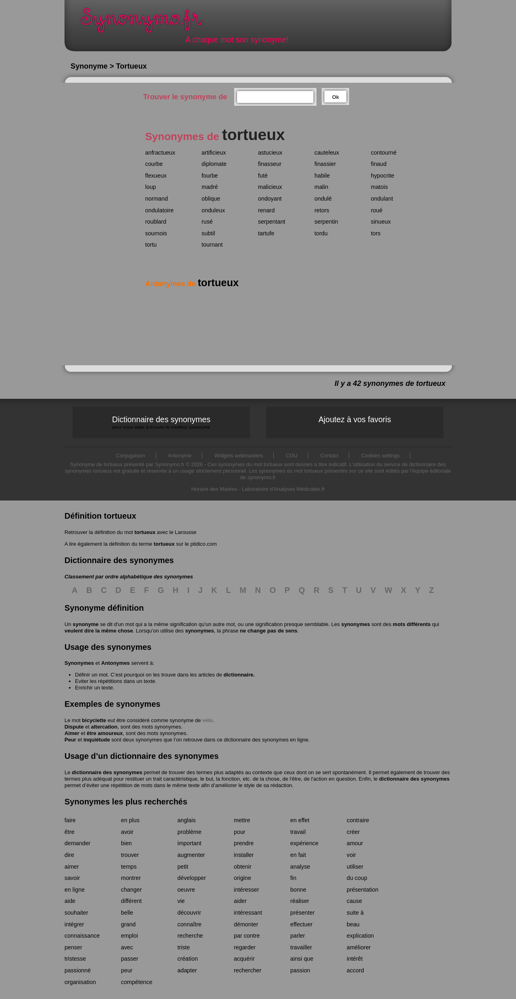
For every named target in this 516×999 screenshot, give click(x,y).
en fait (298, 855)
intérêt (355, 958)
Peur (70, 740)
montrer (131, 878)
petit (182, 866)
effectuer (301, 924)
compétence (136, 982)
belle (127, 912)
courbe (154, 164)
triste (183, 947)
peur (127, 970)
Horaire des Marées (214, 489)
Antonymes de (192, 284)
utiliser (355, 866)
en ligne (74, 889)
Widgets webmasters (238, 455)
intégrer (74, 924)
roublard (155, 221)
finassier (325, 164)
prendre (244, 843)
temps (129, 866)
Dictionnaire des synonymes (161, 422)
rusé (207, 221)
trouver (130, 855)
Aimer (71, 733)
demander (77, 843)
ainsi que (301, 958)
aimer (71, 866)
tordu (321, 233)
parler (297, 935)
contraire (358, 820)
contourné (384, 152)
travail (298, 832)
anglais (186, 820)
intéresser (246, 889)
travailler (301, 947)
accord (355, 970)
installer (244, 855)
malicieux (270, 187)
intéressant (248, 912)
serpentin (326, 221)
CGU (292, 455)
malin (321, 187)
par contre (247, 935)
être (69, 832)
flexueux (155, 175)
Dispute (74, 727)
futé (263, 175)
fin (293, 878)
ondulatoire (159, 210)
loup (150, 187)
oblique (211, 198)
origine (242, 878)
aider (240, 901)
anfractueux (160, 152)
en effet (299, 820)
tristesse (75, 958)
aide (69, 901)
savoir (72, 878)
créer (353, 832)
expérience (304, 843)
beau (353, 924)
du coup (357, 878)
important (189, 843)
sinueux (381, 221)
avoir (127, 832)
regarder (245, 947)
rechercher (247, 970)
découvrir (189, 912)
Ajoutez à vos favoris (354, 419)
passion (300, 970)
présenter (302, 912)
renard (266, 210)
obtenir (243, 866)
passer (129, 958)
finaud (379, 164)
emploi (129, 935)
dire (69, 855)
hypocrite (382, 175)
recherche (190, 935)
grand (128, 924)
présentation (363, 889)
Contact (329, 455)
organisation (80, 982)
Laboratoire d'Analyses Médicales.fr (283, 489)
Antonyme (180, 455)
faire (70, 820)
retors (321, 210)
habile (322, 175)
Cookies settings (380, 455)
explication (360, 935)
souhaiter (76, 912)
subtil (208, 233)
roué (377, 210)
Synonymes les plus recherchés (125, 801)
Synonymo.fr (147, 22)
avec (127, 947)
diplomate (214, 164)
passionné (77, 970)
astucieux (270, 152)
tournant (212, 244)
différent (131, 901)
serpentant (271, 221)
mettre (242, 820)
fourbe (210, 175)
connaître (189, 924)
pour (240, 832)
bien (126, 843)
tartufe (266, 233)
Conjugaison (130, 455)
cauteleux (326, 152)
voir (351, 855)
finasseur (269, 164)
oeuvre (186, 889)
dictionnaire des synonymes (107, 772)
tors (376, 233)
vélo (207, 720)
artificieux (214, 152)
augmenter (191, 855)
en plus (130, 820)
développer (191, 878)
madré (210, 187)
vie (181, 901)
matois (379, 187)
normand (156, 198)
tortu (151, 244)
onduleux (213, 210)
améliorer (359, 947)
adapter (187, 970)
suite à (355, 912)
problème (189, 832)
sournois (156, 233)
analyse (300, 866)
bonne (298, 889)
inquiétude (96, 740)
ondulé (323, 198)
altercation (104, 727)
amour (355, 843)
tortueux (144, 532)
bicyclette (94, 720)
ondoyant (270, 198)
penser (73, 947)
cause (354, 901)
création (187, 958)
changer (131, 889)
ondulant (382, 198)
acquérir (244, 958)
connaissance (82, 935)
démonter (246, 924)
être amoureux (105, 733)
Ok (335, 97)
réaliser (299, 901)
